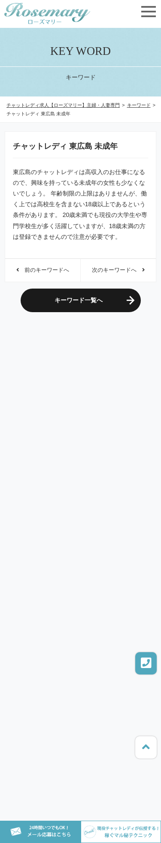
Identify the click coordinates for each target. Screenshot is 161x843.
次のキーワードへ (118, 270)
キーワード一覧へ (79, 300)
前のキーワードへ (42, 270)
